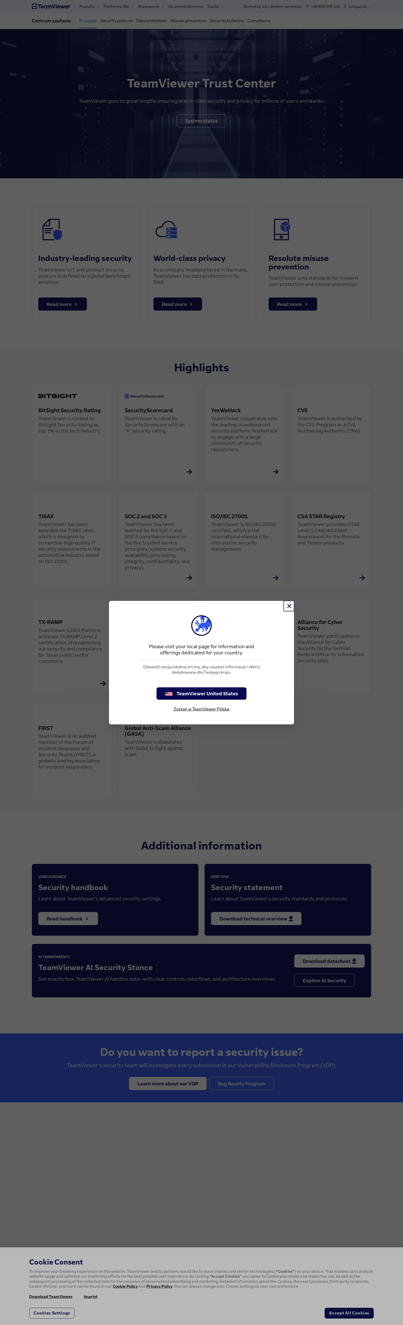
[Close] (289, 606)
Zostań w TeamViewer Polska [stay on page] (201, 709)
